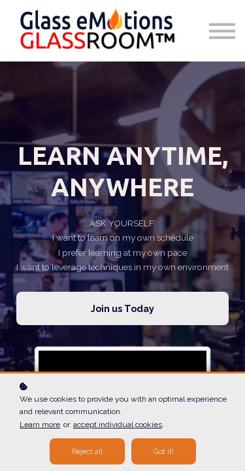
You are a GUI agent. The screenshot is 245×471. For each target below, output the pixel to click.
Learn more (40, 424)
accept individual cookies (117, 424)
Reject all (87, 451)
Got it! (164, 451)
